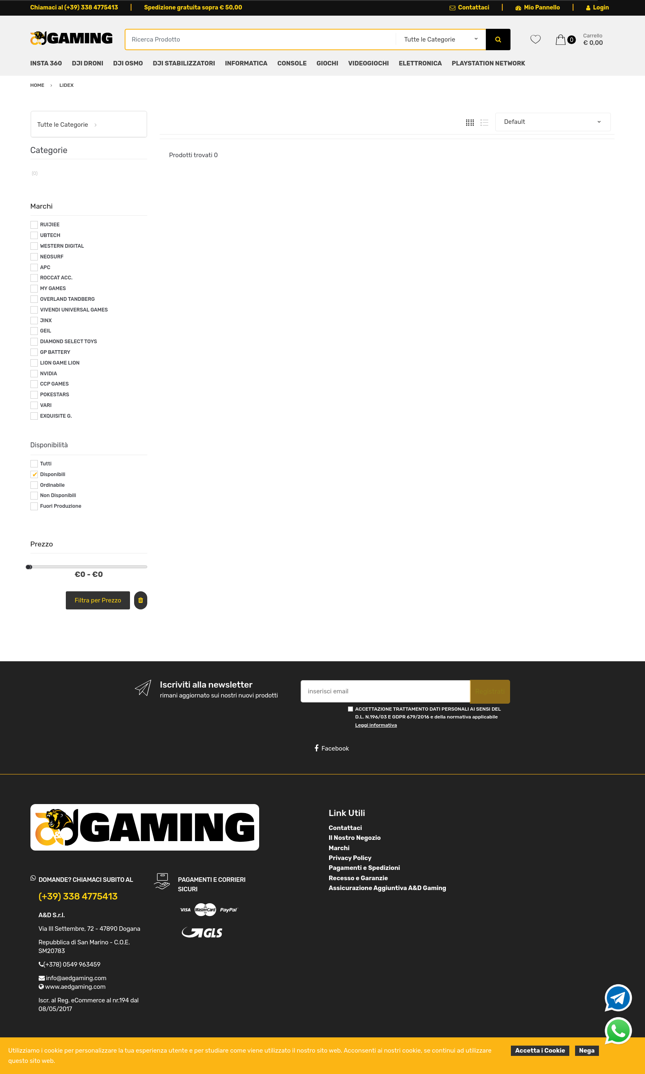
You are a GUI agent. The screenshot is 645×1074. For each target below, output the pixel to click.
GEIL (45, 331)
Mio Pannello (537, 7)
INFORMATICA (246, 63)
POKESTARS (54, 395)
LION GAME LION (59, 363)
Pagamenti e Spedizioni (364, 868)
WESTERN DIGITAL (62, 246)
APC (45, 267)
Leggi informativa (376, 725)
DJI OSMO (128, 63)
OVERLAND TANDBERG (67, 299)
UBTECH (50, 235)
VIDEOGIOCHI (368, 63)
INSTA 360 (46, 63)
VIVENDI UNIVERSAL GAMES (74, 310)
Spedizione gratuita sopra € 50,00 (193, 7)
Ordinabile (52, 485)
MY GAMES (53, 288)
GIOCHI (327, 63)
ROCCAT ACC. (56, 278)
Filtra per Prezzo (98, 600)
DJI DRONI (87, 63)
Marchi (339, 848)
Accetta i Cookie (540, 1050)
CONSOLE (291, 63)
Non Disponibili (58, 495)
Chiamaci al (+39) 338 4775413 (74, 7)
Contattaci (470, 7)
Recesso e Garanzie (358, 878)
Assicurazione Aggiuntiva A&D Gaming (387, 888)
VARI (45, 405)
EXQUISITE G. (56, 416)
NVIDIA (48, 374)
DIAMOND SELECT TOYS (68, 341)
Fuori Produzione (60, 506)
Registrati (490, 691)
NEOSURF (51, 257)
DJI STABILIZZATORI (184, 63)
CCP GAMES (54, 384)
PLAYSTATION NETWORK (488, 63)
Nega (587, 1050)
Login (597, 7)
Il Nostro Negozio (355, 838)
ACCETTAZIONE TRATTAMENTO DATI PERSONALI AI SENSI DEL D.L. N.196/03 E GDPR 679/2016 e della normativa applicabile (428, 717)
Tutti (45, 464)
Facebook (331, 748)
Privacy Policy (350, 858)
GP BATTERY (55, 352)
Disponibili (52, 474)
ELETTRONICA (420, 63)
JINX (45, 320)
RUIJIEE (50, 225)
